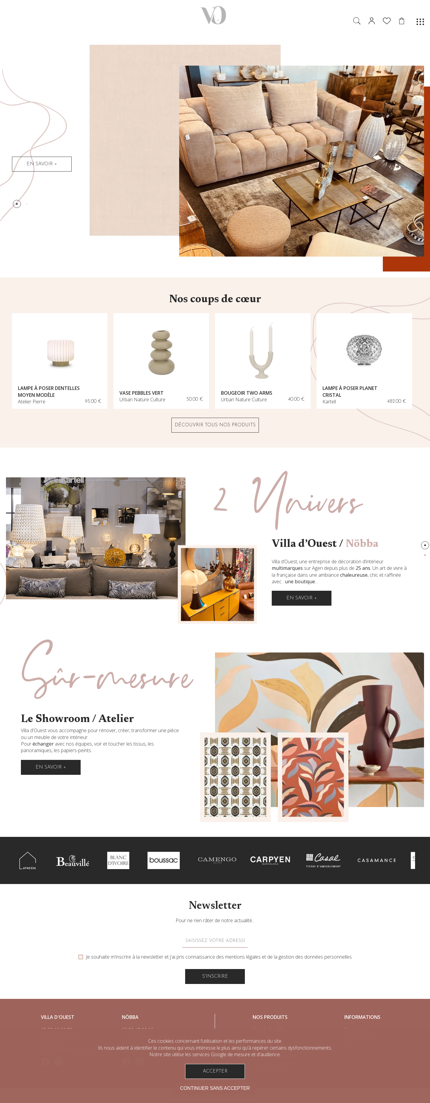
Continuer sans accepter (215, 1088)
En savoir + (42, 164)
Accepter (215, 1071)
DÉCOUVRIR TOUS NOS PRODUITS (215, 425)
